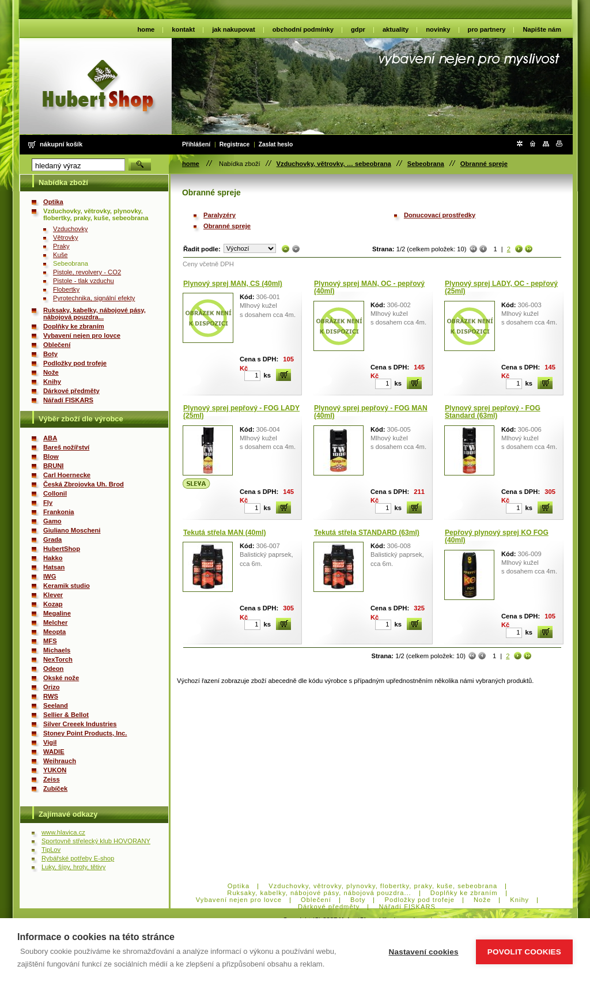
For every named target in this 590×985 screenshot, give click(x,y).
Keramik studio (66, 585)
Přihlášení (196, 144)
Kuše (60, 254)
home (146, 29)
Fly (47, 502)
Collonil (55, 493)
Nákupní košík (61, 144)
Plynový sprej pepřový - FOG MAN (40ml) (371, 412)
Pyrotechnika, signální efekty (94, 298)
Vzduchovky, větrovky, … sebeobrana (334, 163)
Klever (53, 594)
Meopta (54, 631)
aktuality (396, 29)
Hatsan (54, 567)
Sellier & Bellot (66, 714)
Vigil (49, 742)
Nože (51, 372)
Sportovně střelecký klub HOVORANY (95, 840)
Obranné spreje (484, 163)
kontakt (183, 29)
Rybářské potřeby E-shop (77, 858)
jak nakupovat (233, 29)
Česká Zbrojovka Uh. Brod (83, 484)
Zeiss (51, 779)
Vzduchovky (70, 228)
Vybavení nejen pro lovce (81, 335)
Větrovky (65, 237)
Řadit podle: (202, 249)
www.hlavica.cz (63, 832)
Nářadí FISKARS (68, 400)
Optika (53, 201)
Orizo (51, 687)
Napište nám (542, 29)
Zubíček (55, 788)
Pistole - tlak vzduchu (83, 280)
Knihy (52, 381)
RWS (50, 696)
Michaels (56, 650)
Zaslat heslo (276, 144)
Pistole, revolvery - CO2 (87, 272)
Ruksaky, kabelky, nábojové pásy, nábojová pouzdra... (94, 313)
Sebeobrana (425, 163)
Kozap (53, 604)
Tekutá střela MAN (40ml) (224, 533)
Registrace (235, 144)
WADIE (54, 751)
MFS (50, 640)
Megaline (57, 613)
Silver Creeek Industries (79, 723)
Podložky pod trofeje (75, 363)
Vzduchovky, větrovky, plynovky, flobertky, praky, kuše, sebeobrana (95, 214)
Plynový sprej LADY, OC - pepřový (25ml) (501, 288)
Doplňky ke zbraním (73, 326)
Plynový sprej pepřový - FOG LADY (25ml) (241, 412)
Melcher (55, 622)
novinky (438, 29)
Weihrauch (59, 760)
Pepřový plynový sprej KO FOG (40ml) (497, 537)
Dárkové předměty (71, 390)
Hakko (53, 557)
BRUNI (53, 465)
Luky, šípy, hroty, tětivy (73, 866)
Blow (51, 456)
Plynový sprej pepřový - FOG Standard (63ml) (492, 412)
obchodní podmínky (303, 29)
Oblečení (56, 344)
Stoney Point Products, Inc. (85, 733)
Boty (50, 353)
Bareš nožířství (66, 447)
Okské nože (61, 677)
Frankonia (58, 511)
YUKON (54, 770)
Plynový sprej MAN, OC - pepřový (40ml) (369, 288)
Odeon (53, 668)
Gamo (52, 521)
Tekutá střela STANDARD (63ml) (366, 533)
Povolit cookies (524, 952)
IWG (49, 576)
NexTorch (58, 659)
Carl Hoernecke (66, 474)
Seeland (55, 705)
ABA (50, 438)
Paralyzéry (219, 215)
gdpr (358, 29)
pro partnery (487, 29)
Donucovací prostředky (439, 215)
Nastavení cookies (424, 952)
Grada (52, 539)
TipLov (50, 849)
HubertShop (61, 548)
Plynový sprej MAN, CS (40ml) (232, 284)
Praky (61, 246)
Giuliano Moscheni (71, 530)
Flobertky (66, 289)
